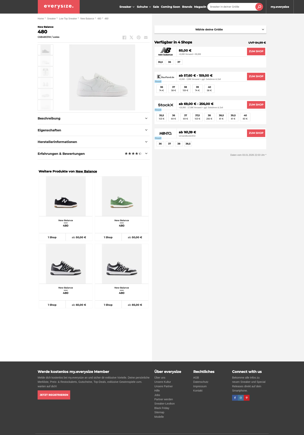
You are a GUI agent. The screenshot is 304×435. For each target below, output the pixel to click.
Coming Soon (170, 7)
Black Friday (161, 408)
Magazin (200, 7)
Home (41, 18)
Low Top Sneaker (68, 18)
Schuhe (144, 7)
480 (99, 18)
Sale (156, 7)
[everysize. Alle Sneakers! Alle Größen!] (59, 7)
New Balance (87, 18)
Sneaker (127, 7)
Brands (187, 7)
